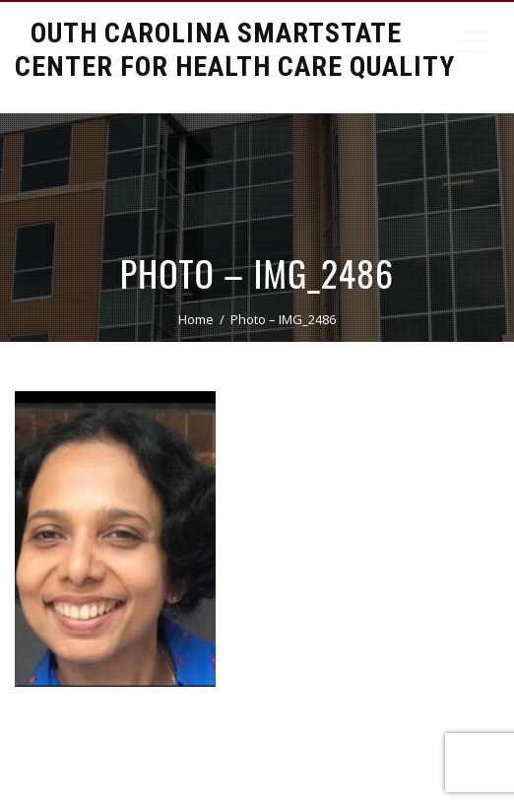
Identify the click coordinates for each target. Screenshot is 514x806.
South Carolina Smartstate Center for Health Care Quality (235, 50)
